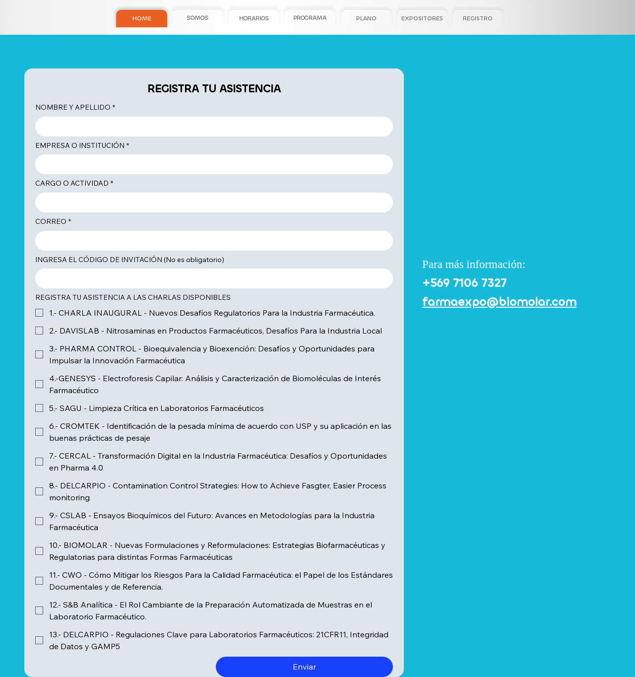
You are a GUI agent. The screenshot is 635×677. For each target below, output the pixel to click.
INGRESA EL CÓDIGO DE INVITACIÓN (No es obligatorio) (129, 259)
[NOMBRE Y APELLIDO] (211, 126)
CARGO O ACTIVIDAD (74, 184)
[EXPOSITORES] (422, 18)
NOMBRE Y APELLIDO (75, 108)
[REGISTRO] (477, 18)
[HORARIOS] (254, 18)
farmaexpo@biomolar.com (499, 302)
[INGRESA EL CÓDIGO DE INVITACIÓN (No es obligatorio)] (211, 278)
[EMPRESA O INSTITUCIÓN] (211, 164)
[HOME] (141, 18)
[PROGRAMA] (309, 18)
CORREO (53, 222)
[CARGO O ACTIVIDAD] (211, 202)
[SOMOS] (197, 18)
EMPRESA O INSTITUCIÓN (82, 146)
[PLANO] (366, 18)
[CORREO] (211, 241)
